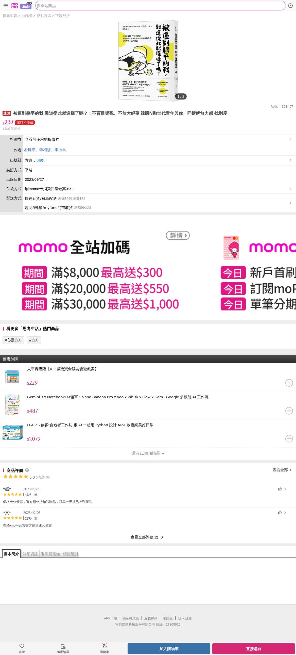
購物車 (104, 652)
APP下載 (110, 618)
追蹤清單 (63, 652)
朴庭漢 (30, 150)
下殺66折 (62, 16)
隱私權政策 (131, 618)
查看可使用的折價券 (159, 139)
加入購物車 (169, 649)
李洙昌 (60, 150)
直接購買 (253, 649)
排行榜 (26, 16)
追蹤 (40, 160)
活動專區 (44, 16)
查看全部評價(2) (148, 537)
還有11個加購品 (148, 453)
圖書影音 (10, 16)
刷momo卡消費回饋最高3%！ (50, 189)
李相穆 (45, 150)
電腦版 (168, 618)
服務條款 (151, 618)
